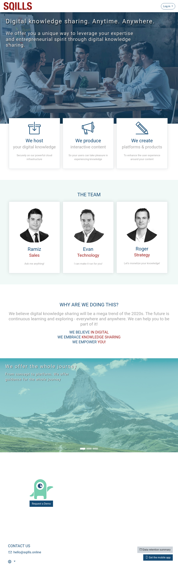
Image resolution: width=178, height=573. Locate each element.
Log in (167, 6)
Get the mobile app (158, 557)
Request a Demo (41, 503)
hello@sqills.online (27, 552)
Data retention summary (155, 549)
